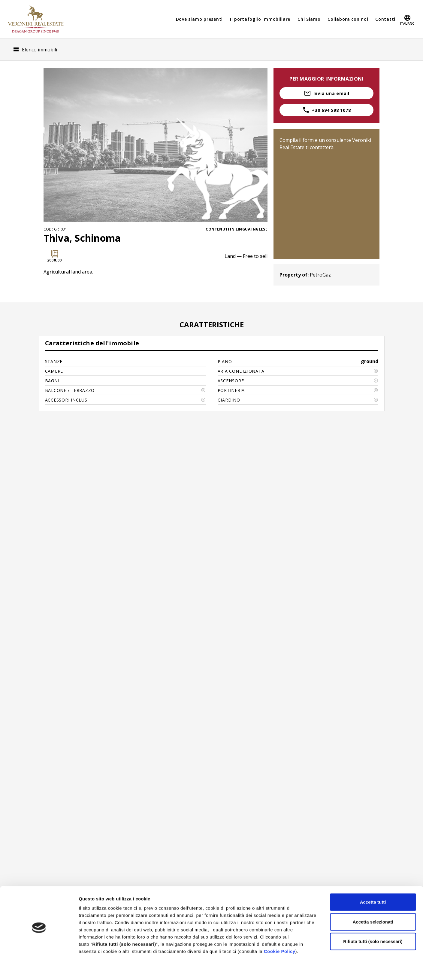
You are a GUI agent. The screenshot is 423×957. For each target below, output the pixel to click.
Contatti (385, 19)
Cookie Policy (279, 920)
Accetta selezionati (372, 891)
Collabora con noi (348, 19)
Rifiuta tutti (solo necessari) (373, 910)
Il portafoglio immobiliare (260, 19)
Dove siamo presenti (199, 19)
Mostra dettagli (316, 945)
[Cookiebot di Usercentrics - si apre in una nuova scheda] (39, 945)
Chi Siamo (309, 19)
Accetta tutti (373, 871)
